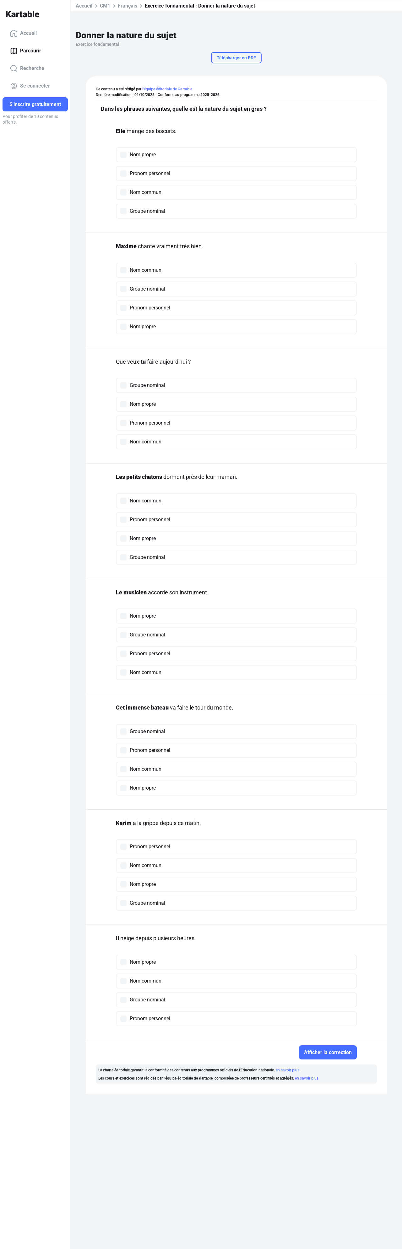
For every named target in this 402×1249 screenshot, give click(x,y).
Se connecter (30, 86)
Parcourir (25, 51)
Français (127, 6)
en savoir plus (287, 1070)
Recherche (27, 68)
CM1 (105, 6)
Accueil (23, 33)
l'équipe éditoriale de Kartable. (167, 89)
